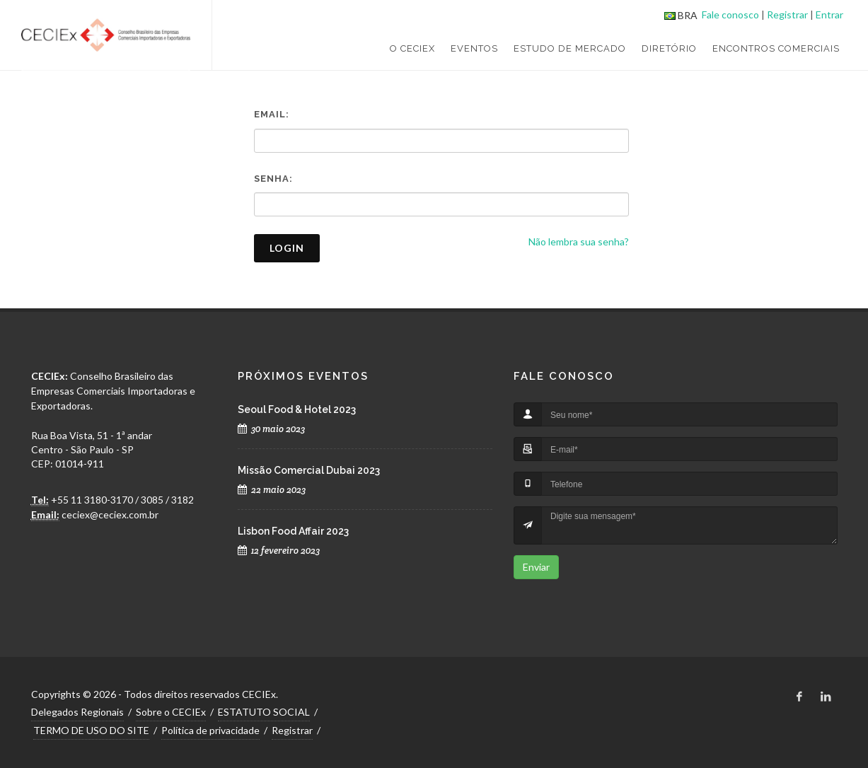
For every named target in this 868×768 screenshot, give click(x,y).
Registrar (787, 14)
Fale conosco (730, 14)
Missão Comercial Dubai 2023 (309, 470)
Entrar (829, 14)
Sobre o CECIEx (171, 712)
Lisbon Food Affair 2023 (293, 531)
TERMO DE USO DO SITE (91, 730)
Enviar (536, 567)
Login (287, 248)
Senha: (273, 178)
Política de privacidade (210, 730)
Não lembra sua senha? (578, 241)
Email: (271, 114)
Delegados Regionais (77, 712)
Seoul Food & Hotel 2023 (297, 409)
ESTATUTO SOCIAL (264, 712)
